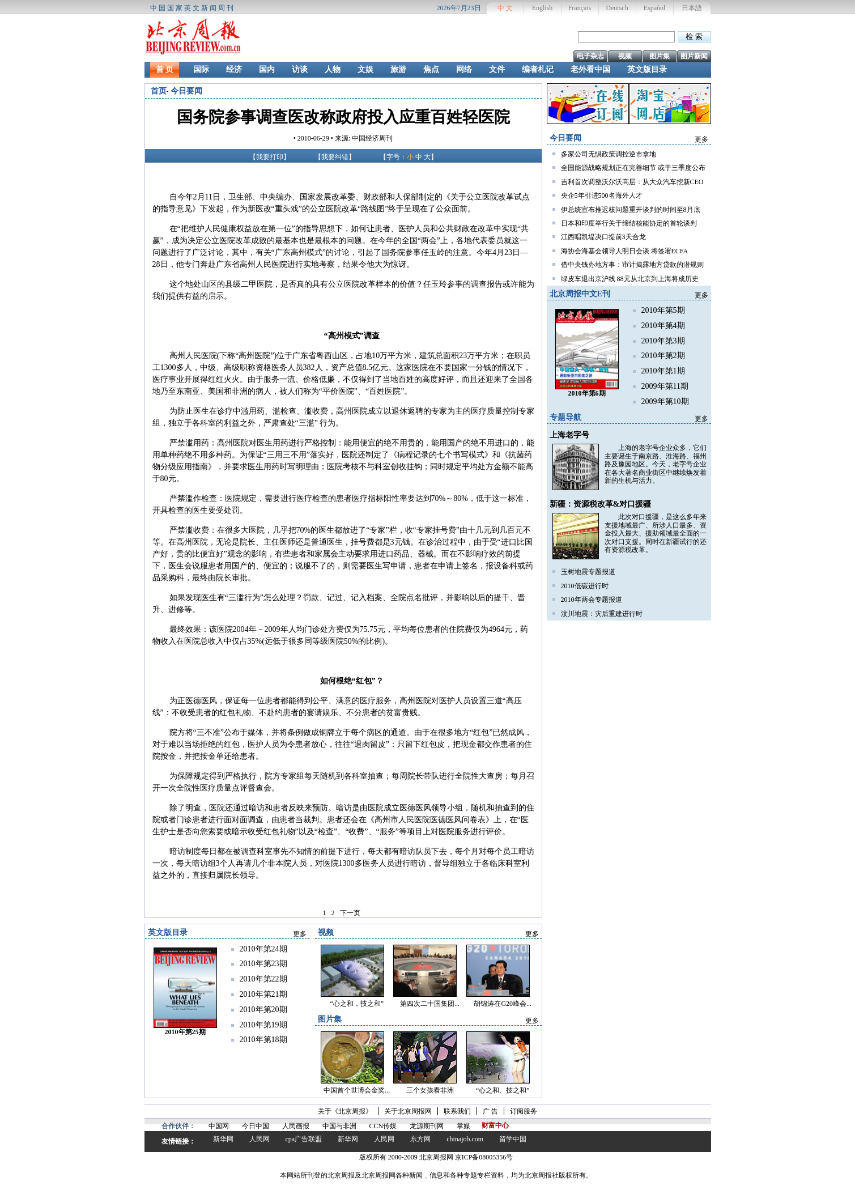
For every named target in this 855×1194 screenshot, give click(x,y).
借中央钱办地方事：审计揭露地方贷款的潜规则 (632, 265)
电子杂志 (590, 56)
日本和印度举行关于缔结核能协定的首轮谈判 (629, 223)
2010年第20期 (263, 1009)
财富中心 (495, 1125)
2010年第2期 (663, 355)
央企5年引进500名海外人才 (602, 195)
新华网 (223, 1139)
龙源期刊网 (427, 1126)
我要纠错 (334, 157)
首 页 (165, 69)
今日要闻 (186, 91)
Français (580, 8)
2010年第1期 (663, 371)
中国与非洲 (339, 1126)
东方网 (420, 1139)
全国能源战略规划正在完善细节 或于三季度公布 (633, 168)
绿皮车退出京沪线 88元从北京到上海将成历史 (630, 279)
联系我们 (457, 1111)
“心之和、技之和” (503, 1090)
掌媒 (463, 1126)
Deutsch (617, 8)
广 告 (490, 1111)
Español (655, 8)
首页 (159, 91)
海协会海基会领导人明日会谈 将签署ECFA (624, 251)
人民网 (259, 1139)
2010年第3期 (663, 341)
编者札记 (538, 69)
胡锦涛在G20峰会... (502, 1004)
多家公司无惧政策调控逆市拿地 (608, 154)
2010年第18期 (263, 1039)
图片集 (659, 56)
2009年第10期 (665, 401)
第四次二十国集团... (430, 1004)
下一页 (350, 913)
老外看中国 (590, 69)
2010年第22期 (263, 979)
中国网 (219, 1126)
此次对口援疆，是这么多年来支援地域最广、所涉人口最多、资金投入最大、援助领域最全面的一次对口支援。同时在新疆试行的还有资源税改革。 (656, 533)
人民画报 (295, 1126)
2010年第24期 (263, 949)
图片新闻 (694, 56)
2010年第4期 (663, 325)
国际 (201, 69)
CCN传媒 (383, 1126)
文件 (497, 69)
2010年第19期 (263, 1025)
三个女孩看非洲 (430, 1090)
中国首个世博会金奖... (357, 1090)
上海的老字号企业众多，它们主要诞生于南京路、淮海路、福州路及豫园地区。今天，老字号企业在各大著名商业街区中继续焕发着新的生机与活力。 (656, 464)
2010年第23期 (263, 963)
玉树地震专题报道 (588, 572)
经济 (234, 69)
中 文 (505, 8)
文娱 (365, 69)
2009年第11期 (664, 386)
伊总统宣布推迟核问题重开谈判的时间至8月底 (630, 210)
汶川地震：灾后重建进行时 (602, 614)
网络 (464, 69)
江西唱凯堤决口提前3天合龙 (603, 237)
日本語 (692, 8)
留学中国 (512, 1139)
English (542, 8)
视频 (625, 56)
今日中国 (255, 1126)
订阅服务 (523, 1111)
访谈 (300, 69)
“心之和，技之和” (357, 1004)
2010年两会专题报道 (591, 600)
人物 (333, 69)
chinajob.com (464, 1139)
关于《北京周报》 (345, 1111)
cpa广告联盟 (304, 1139)
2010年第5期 (663, 310)
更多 (701, 139)
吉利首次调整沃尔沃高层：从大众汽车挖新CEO (632, 182)
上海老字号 (569, 435)
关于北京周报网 (408, 1111)
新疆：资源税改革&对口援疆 (601, 504)
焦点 (431, 69)
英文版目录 (647, 69)
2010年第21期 (263, 994)
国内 (267, 69)
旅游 (398, 69)
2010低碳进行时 (585, 586)
